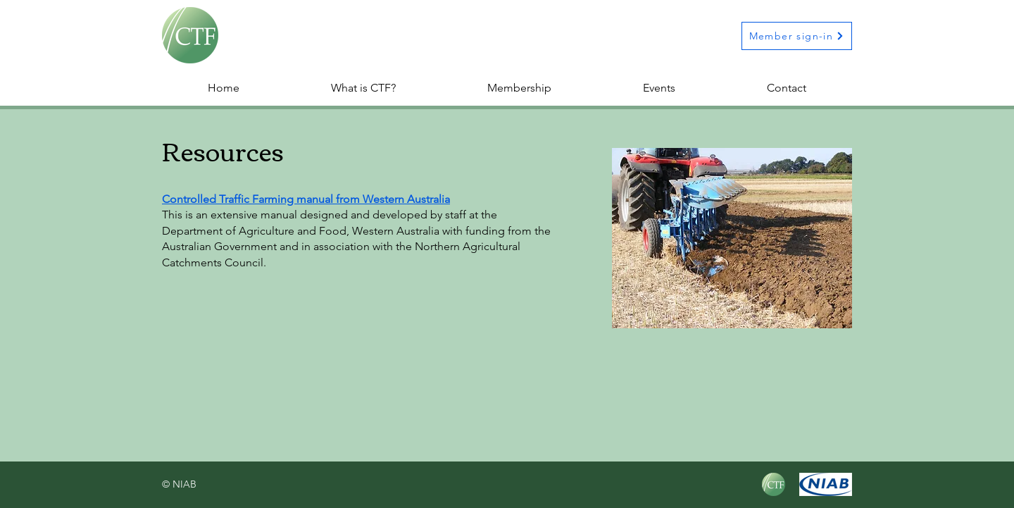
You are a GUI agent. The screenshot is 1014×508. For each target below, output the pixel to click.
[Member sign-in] (796, 36)
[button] (519, 88)
